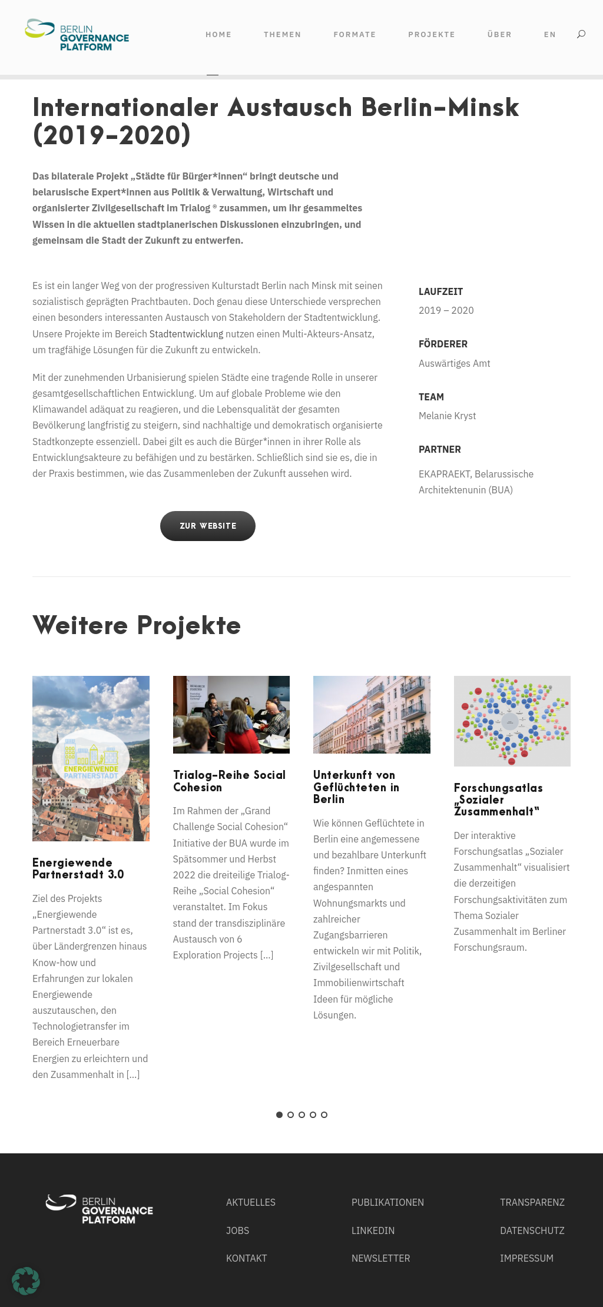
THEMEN (283, 34)
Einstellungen (123, 1266)
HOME (219, 34)
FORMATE (354, 34)
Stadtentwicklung (187, 334)
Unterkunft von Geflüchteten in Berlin (356, 787)
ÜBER (500, 34)
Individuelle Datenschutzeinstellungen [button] (528, 1257)
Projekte (432, 34)
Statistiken (248, 1282)
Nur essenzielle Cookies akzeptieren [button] (528, 1242)
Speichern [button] (527, 1216)
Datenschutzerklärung (338, 1255)
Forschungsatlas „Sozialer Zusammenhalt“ (499, 800)
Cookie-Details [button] (527, 1271)
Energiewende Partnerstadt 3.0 (78, 869)
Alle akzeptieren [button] (528, 1182)
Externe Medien (399, 1282)
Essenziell (108, 1282)
